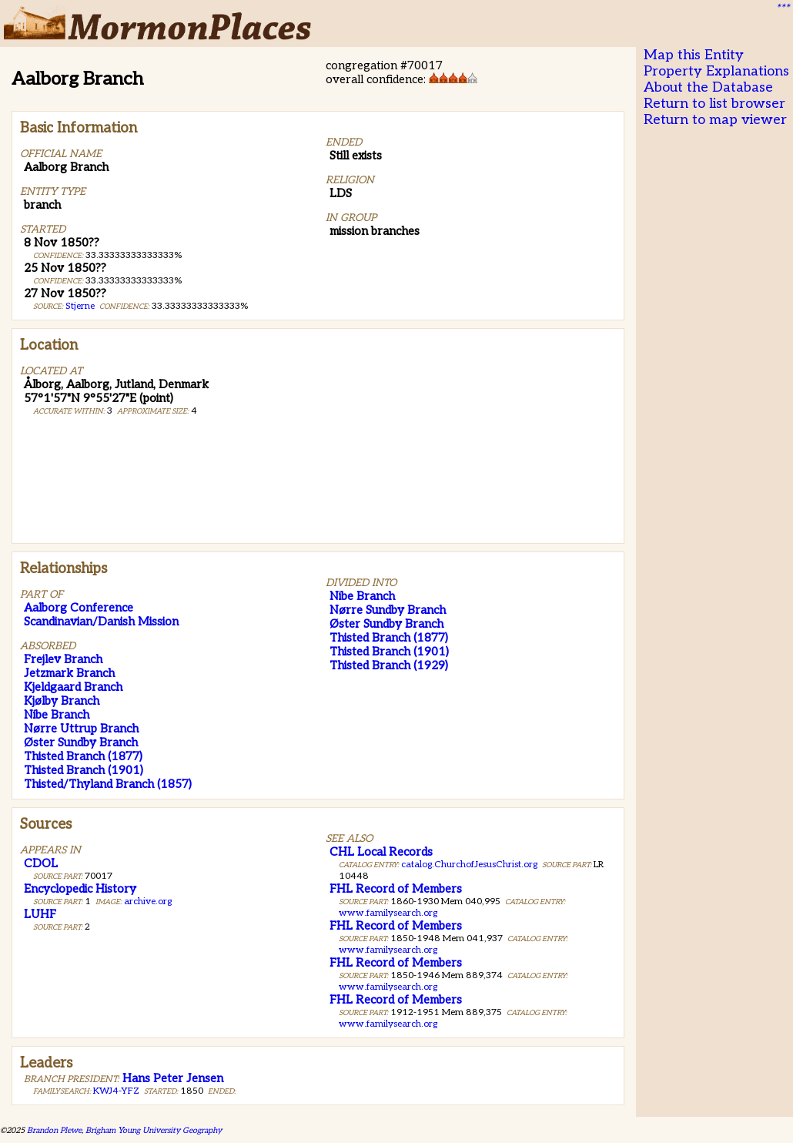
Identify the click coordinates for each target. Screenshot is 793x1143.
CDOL (41, 863)
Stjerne (80, 306)
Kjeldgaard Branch (73, 687)
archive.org (148, 901)
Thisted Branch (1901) (83, 770)
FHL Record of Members (396, 889)
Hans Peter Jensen (172, 1078)
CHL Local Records (381, 852)
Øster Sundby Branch (81, 742)
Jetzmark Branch (69, 673)
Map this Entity (694, 55)
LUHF (40, 914)
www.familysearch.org (388, 913)
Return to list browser (714, 104)
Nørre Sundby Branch (388, 610)
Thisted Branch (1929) (389, 665)
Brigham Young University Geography (153, 1130)
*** (782, 8)
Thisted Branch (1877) (83, 756)
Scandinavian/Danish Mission (101, 621)
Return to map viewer (715, 120)
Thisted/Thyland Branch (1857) (108, 784)
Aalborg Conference (78, 608)
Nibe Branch (56, 715)
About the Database (708, 87)
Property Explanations (716, 71)
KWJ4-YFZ (116, 1091)
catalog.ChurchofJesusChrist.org (469, 864)
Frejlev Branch (63, 659)
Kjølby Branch (61, 701)
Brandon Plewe (54, 1130)
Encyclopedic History (80, 889)
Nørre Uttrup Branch (81, 729)
